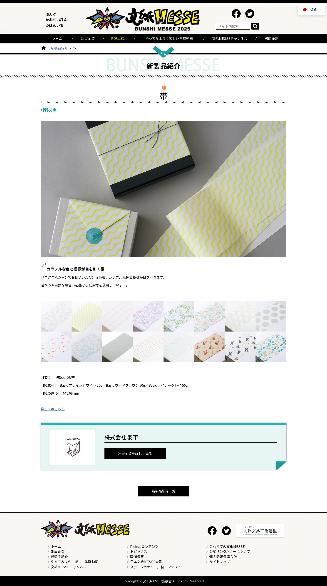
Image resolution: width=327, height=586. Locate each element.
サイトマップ (219, 561)
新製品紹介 (118, 38)
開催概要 (271, 38)
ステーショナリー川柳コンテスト (155, 566)
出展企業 (88, 38)
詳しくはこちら (53, 408)
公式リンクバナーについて (229, 551)
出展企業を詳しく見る (135, 453)
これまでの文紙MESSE (227, 546)
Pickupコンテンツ (144, 546)
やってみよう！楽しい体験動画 (169, 38)
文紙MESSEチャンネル (230, 38)
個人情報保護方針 (223, 556)
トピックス (138, 551)
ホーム (57, 38)
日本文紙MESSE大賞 (146, 561)
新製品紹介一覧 (164, 490)
